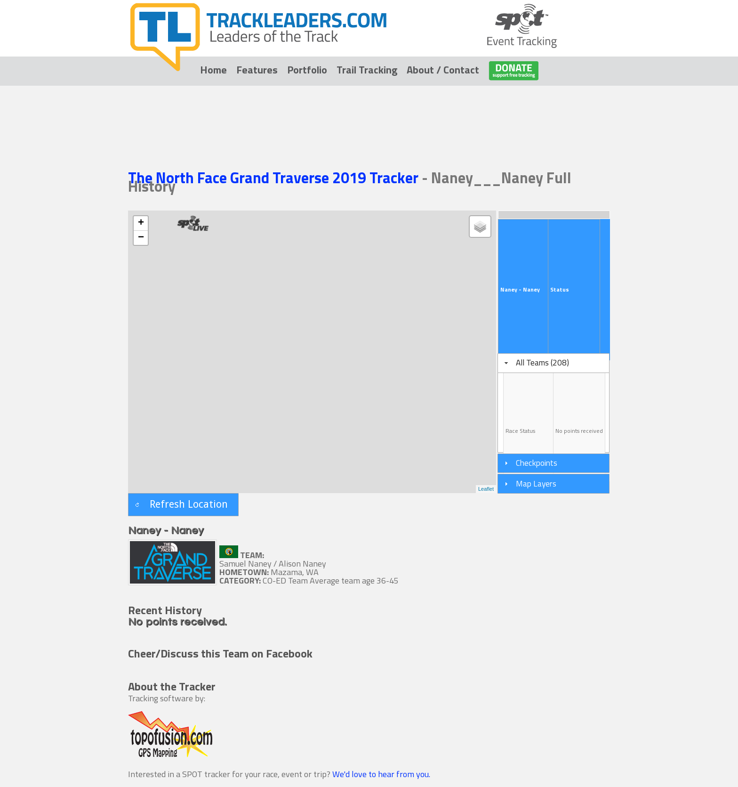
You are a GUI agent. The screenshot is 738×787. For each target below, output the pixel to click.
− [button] (141, 238)
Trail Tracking (367, 70)
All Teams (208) (542, 362)
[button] (183, 504)
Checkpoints (536, 462)
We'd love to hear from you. (381, 774)
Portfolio (307, 70)
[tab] (553, 363)
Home (213, 70)
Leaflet (486, 489)
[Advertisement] (369, 114)
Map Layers (536, 483)
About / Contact (443, 70)
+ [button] (141, 223)
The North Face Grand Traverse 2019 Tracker (275, 177)
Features (257, 70)
